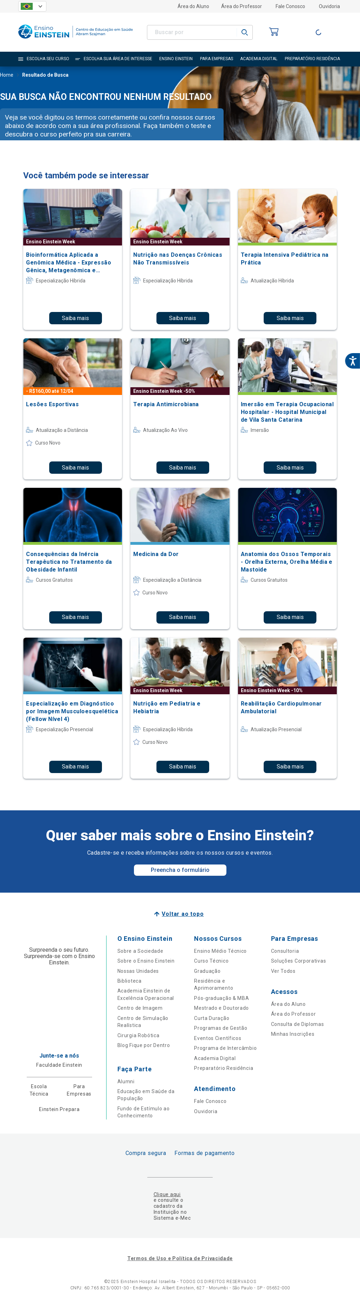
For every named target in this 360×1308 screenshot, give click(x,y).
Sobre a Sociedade (140, 951)
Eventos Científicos (217, 1038)
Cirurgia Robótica (138, 1035)
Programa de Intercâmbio (225, 1048)
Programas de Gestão (220, 1028)
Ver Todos (283, 971)
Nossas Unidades (138, 971)
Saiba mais (75, 318)
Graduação (207, 971)
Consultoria (285, 951)
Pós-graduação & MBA (221, 998)
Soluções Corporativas (298, 961)
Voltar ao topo (183, 914)
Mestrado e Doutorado (221, 1008)
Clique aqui (167, 1194)
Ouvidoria (329, 6)
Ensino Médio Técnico (220, 951)
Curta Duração (211, 1018)
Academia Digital (215, 1058)
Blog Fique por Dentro (143, 1045)
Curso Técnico (211, 961)
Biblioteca (129, 981)
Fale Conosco (290, 6)
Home (6, 75)
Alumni (126, 1081)
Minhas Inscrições (293, 1034)
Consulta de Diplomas (297, 1024)
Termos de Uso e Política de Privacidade (180, 1258)
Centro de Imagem (140, 1008)
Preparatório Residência (223, 1068)
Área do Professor (241, 6)
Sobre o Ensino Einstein (146, 961)
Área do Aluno (193, 6)
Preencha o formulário (180, 870)
